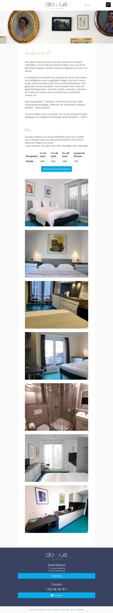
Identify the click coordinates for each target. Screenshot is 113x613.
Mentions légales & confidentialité (58, 610)
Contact (56, 595)
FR (86, 5)
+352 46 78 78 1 (56, 589)
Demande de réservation (56, 169)
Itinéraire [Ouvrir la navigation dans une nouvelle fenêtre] (56, 575)
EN (89, 5)
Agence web (74, 610)
